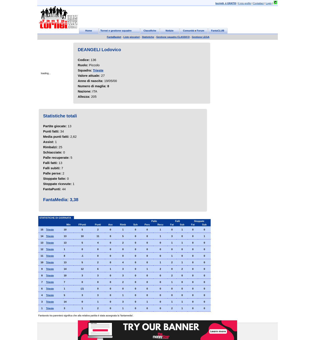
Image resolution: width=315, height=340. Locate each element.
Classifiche (150, 30)
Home (88, 30)
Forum (200, 30)
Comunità (188, 30)
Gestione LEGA (201, 37)
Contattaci (258, 3)
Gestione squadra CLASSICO (173, 37)
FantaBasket (114, 37)
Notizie (169, 30)
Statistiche (148, 37)
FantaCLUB (217, 30)
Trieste (98, 70)
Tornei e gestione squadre (116, 30)
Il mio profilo (244, 3)
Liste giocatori (131, 37)
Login (269, 3)
